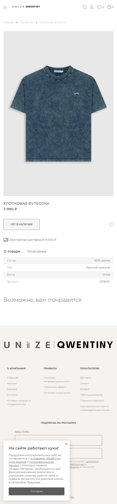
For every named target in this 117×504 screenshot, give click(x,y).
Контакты (12, 394)
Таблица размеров (91, 394)
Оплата (84, 383)
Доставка (85, 377)
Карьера (12, 389)
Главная (8, 22)
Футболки (27, 22)
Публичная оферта (55, 387)
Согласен (37, 491)
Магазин (12, 383)
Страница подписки (92, 400)
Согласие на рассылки (57, 392)
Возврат (85, 389)
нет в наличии (22, 224)
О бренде (12, 377)
